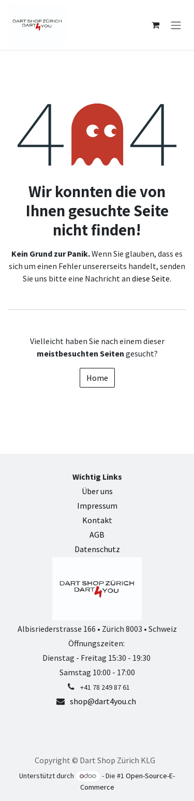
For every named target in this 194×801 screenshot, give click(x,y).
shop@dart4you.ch (103, 701)
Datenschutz (97, 549)
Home (97, 378)
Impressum (97, 505)
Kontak (95, 520)
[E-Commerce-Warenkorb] (155, 24)
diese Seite (151, 278)
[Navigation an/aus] (176, 25)
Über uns (97, 491)
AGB (97, 534)
